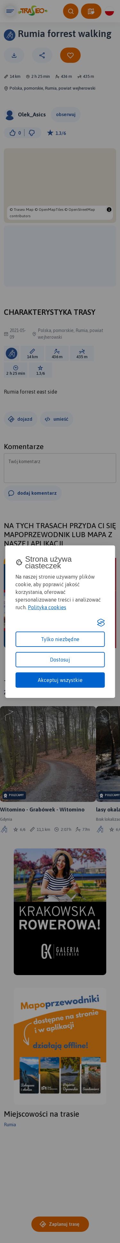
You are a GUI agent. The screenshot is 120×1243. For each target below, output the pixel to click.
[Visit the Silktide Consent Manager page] (101, 622)
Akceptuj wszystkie (60, 680)
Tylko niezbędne (60, 639)
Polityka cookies (47, 607)
